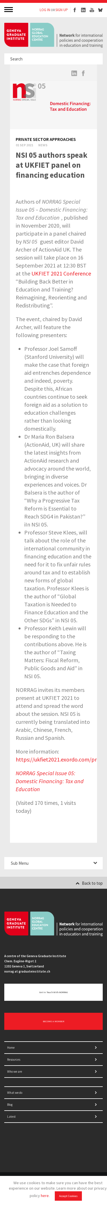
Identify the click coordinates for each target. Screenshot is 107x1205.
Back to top (89, 883)
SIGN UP (61, 9)
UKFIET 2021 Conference (61, 273)
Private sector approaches (46, 139)
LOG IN (45, 9)
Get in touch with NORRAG (53, 992)
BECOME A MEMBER (53, 1021)
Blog (10, 1105)
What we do (14, 1093)
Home (11, 1048)
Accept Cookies (68, 1196)
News (42, 145)
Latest (11, 1117)
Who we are (14, 1072)
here (45, 1195)
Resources (13, 1060)
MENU (9, 9)
